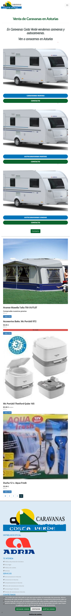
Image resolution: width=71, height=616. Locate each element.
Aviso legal (7, 565)
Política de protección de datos (13, 562)
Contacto (35, 231)
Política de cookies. (35, 614)
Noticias (6, 571)
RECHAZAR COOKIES (22, 609)
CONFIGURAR (36, 609)
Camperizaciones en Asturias (12, 583)
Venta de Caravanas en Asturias (13, 586)
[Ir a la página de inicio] (11, 5)
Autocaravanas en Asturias (12, 577)
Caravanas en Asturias (10, 580)
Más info (7, 317)
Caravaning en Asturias (11, 589)
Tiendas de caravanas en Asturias (14, 592)
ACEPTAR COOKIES (49, 609)
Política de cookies (9, 568)
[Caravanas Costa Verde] (35, 66)
